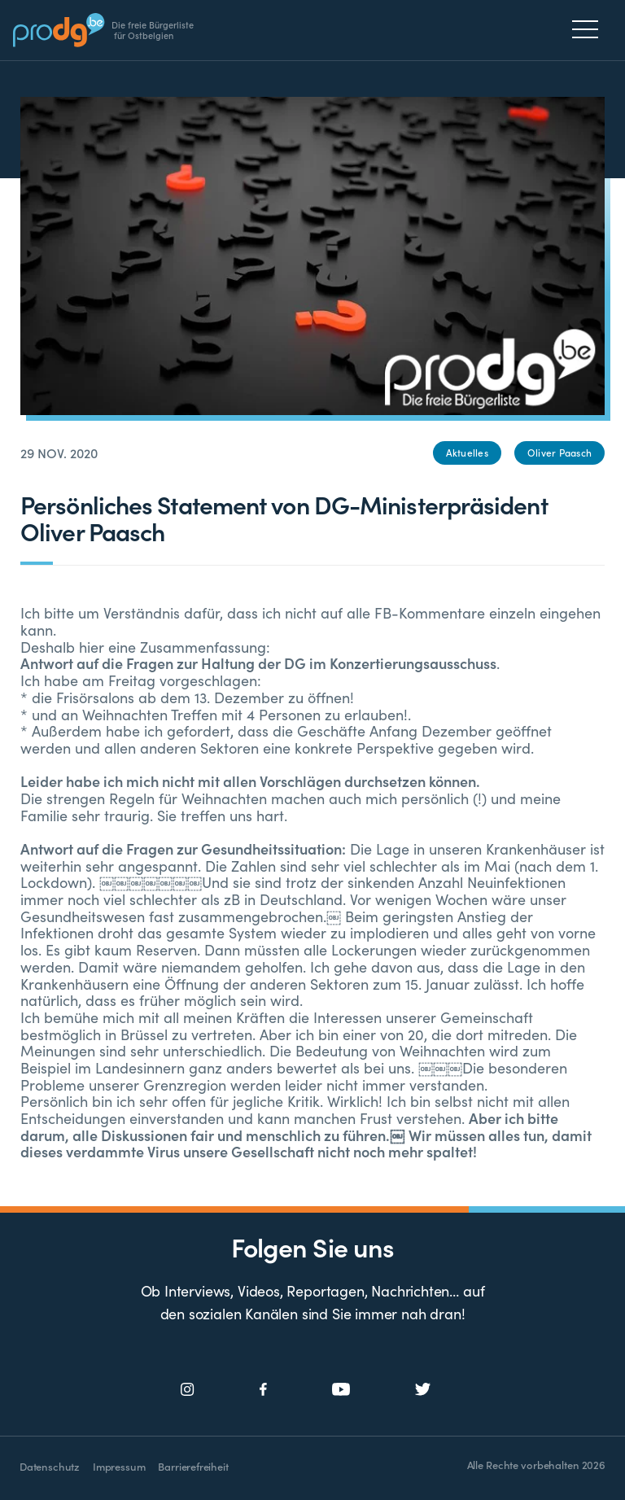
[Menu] (589, 29)
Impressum (119, 1466)
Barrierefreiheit (193, 1466)
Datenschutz (50, 1466)
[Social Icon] (187, 1390)
